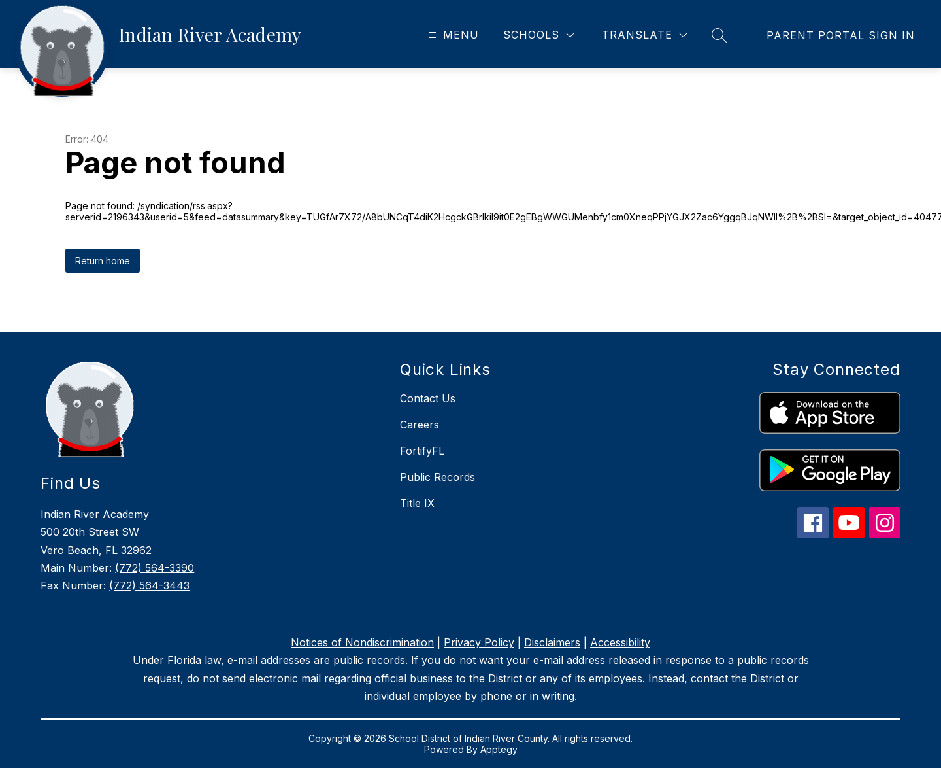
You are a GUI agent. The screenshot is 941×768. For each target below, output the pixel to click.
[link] (840, 35)
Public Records (437, 476)
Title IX (417, 503)
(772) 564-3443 (149, 585)
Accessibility (620, 642)
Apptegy (499, 749)
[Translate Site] (645, 35)
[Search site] (719, 35)
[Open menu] (452, 35)
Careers (419, 424)
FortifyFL (422, 450)
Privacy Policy (479, 642)
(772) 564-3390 (154, 567)
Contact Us (427, 398)
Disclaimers (552, 642)
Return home (102, 260)
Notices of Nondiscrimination (362, 642)
